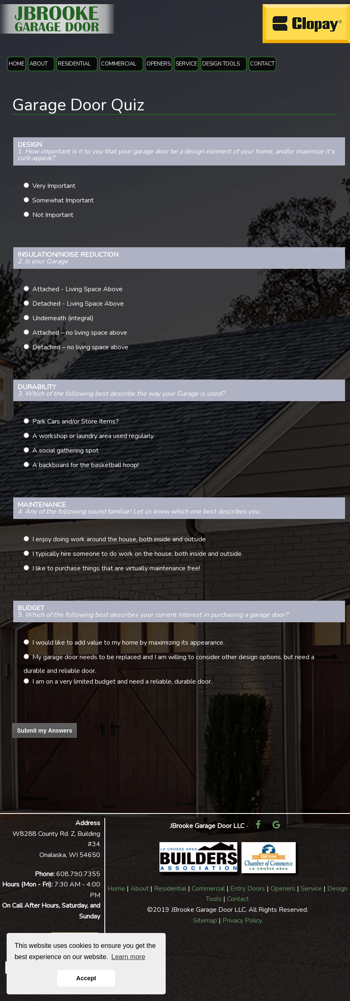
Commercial (208, 888)
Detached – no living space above (80, 347)
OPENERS (159, 64)
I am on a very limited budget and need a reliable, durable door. (122, 681)
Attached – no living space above (79, 332)
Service (311, 888)
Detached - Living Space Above (78, 303)
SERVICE (186, 64)
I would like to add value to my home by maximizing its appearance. (128, 642)
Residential (170, 888)
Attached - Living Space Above (77, 289)
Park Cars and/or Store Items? (75, 421)
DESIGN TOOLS (221, 64)
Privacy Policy (242, 920)
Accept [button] (86, 978)
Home (116, 888)
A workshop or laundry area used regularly (93, 436)
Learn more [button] (128, 956)
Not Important (52, 214)
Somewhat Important (63, 200)
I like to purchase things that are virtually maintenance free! (116, 568)
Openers (282, 888)
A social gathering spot (65, 450)
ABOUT (38, 64)
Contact (238, 899)
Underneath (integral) (63, 318)
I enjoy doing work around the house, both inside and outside (119, 539)
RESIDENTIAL (74, 64)
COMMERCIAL (118, 64)
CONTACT (262, 64)
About (139, 888)
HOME (16, 64)
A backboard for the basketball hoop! (85, 465)
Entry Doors (247, 888)
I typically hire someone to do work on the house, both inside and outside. (137, 553)
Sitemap (205, 920)
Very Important (53, 185)
